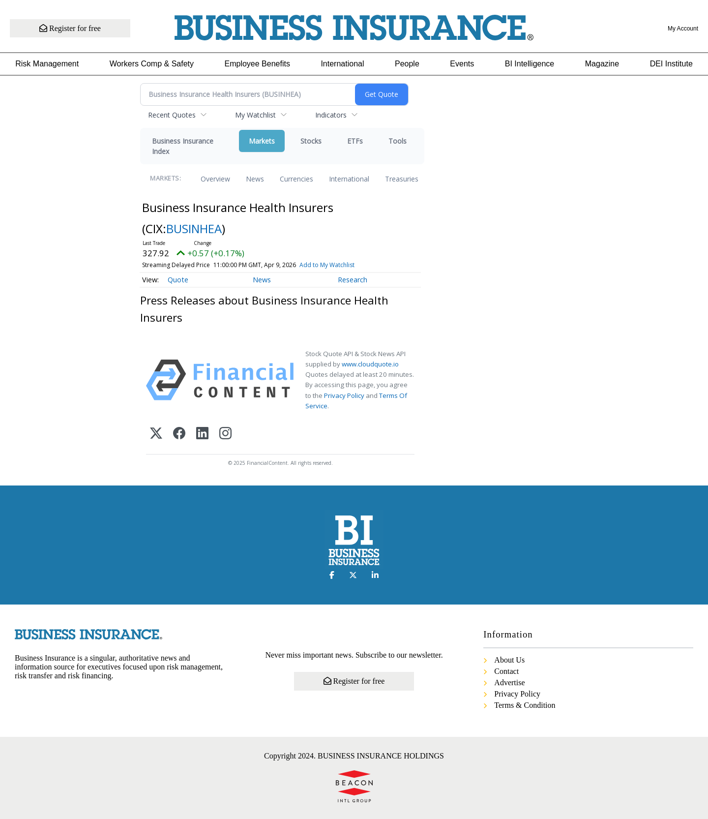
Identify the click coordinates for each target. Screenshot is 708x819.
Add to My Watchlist (326, 265)
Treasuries (401, 178)
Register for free (70, 28)
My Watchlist (255, 115)
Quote (178, 279)
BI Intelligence (530, 64)
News (255, 178)
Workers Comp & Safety (152, 64)
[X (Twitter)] (156, 434)
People (407, 64)
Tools (397, 141)
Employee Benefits (257, 64)
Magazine (602, 64)
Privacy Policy (344, 395)
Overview (215, 178)
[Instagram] (225, 434)
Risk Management (47, 64)
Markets (262, 141)
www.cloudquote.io (370, 364)
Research (352, 279)
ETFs (355, 141)
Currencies (296, 178)
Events (462, 64)
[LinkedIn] (202, 434)
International (342, 64)
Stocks (311, 141)
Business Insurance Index (182, 146)
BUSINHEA (194, 228)
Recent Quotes (172, 115)
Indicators (331, 115)
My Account (683, 28)
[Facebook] (179, 434)
